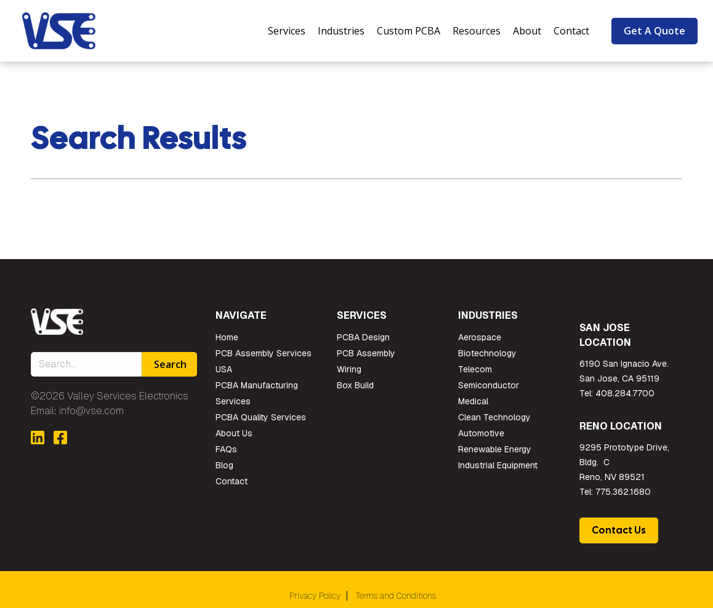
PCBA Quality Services (261, 417)
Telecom (475, 369)
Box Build (355, 385)
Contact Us (619, 530)
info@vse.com (91, 410)
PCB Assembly (366, 353)
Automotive (481, 433)
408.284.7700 (625, 393)
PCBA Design (363, 337)
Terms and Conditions (396, 595)
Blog (224, 465)
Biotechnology (487, 353)
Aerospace (479, 337)
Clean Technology (494, 417)
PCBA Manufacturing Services (257, 393)
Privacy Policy (314, 596)
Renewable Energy (494, 449)
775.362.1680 (623, 491)
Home (227, 337)
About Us (234, 433)
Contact (232, 481)
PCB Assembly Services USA (264, 361)
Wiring (349, 369)
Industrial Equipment (498, 465)
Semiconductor (488, 385)
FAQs (226, 449)
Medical (473, 401)
